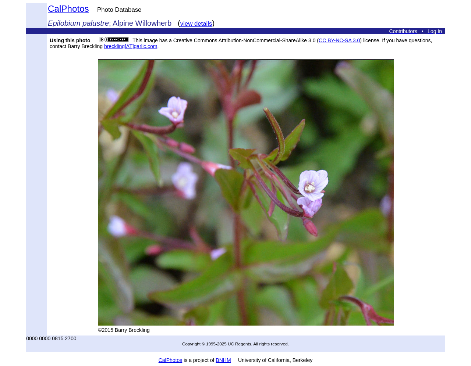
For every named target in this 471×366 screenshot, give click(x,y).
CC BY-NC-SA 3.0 (339, 40)
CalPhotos (68, 9)
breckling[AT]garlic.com (130, 46)
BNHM (223, 360)
